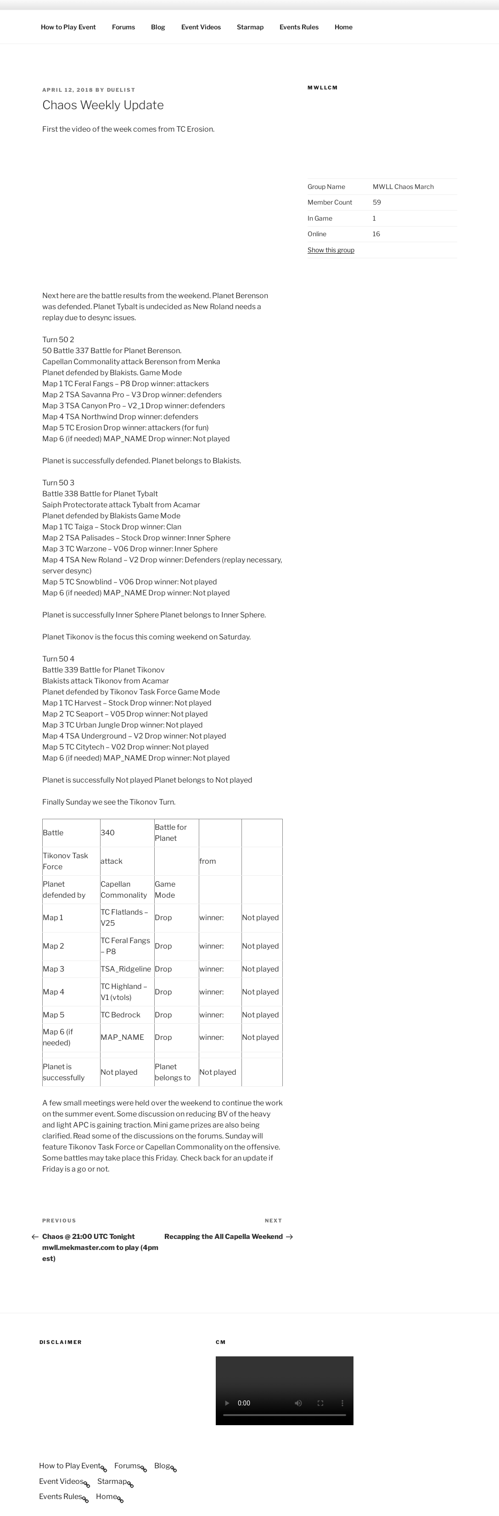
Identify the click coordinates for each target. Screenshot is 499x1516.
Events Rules (299, 27)
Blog (158, 27)
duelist (121, 90)
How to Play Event (68, 27)
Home (344, 27)
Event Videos (201, 27)
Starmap (250, 27)
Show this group (331, 250)
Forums (123, 27)
